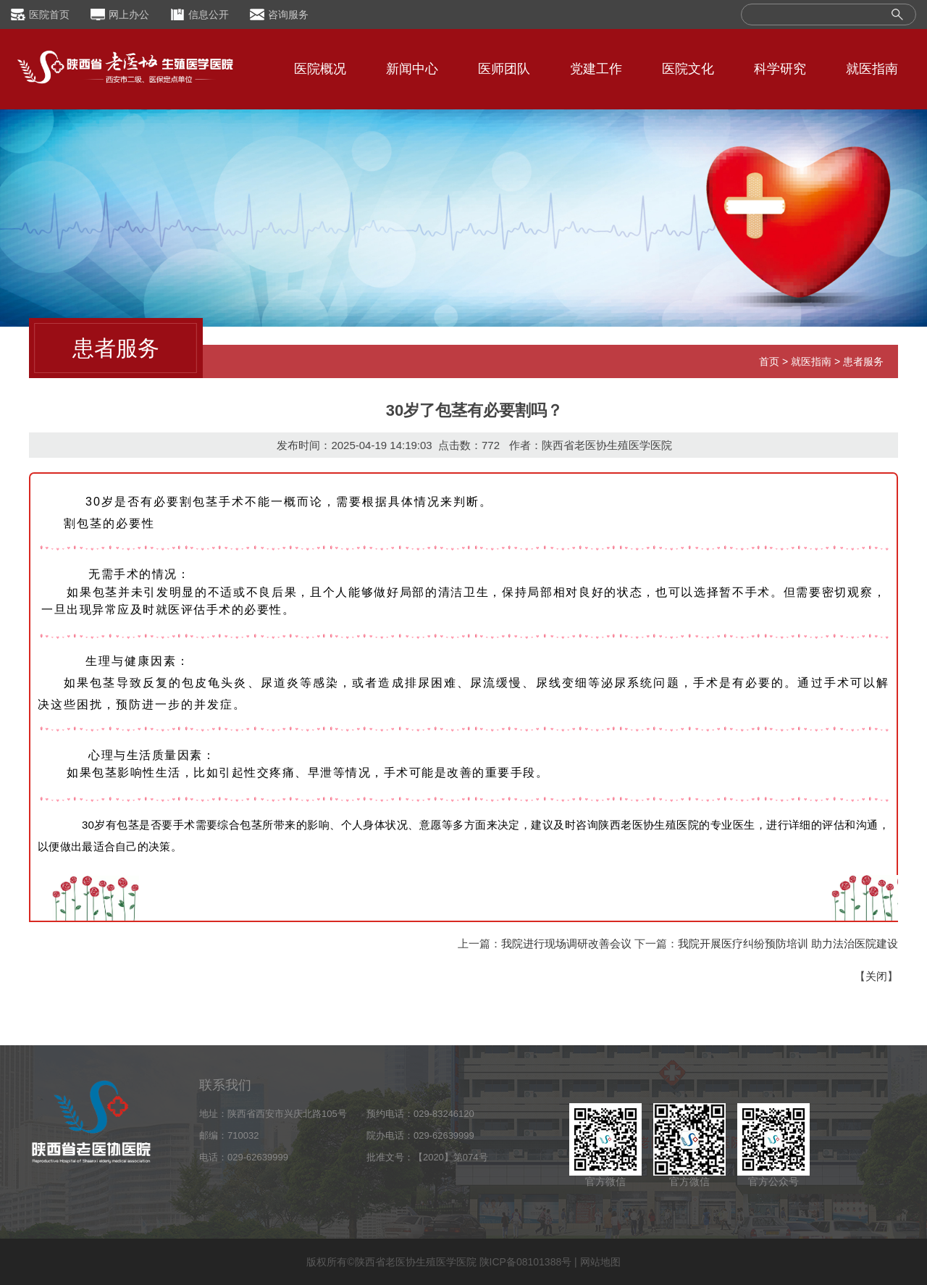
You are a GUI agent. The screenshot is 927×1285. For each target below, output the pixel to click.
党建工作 (596, 69)
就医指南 (872, 69)
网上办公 (129, 14)
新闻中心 (412, 69)
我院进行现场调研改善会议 (566, 943)
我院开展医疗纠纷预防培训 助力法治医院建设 (788, 943)
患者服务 (863, 361)
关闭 (876, 976)
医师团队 (504, 69)
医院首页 (49, 14)
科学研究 (780, 69)
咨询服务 (288, 14)
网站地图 (600, 1262)
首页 (769, 361)
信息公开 (208, 14)
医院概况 (320, 69)
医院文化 (688, 69)
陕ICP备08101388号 (525, 1262)
